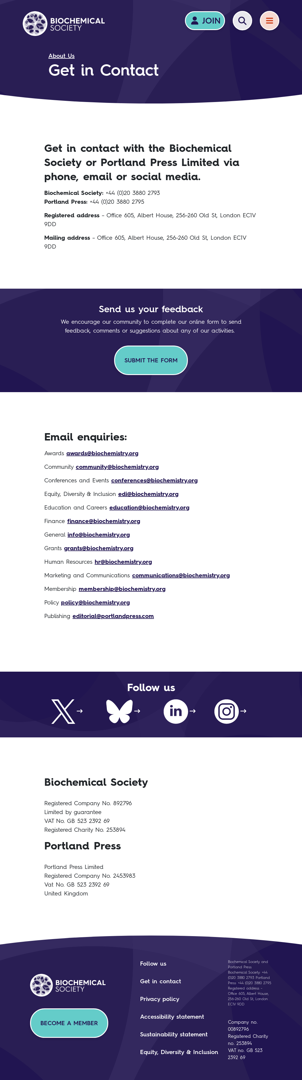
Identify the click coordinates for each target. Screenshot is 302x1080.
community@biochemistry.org (117, 466)
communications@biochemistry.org (181, 575)
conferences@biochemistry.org (154, 480)
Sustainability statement (174, 1034)
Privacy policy (159, 998)
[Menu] (269, 20)
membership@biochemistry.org (122, 588)
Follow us (153, 963)
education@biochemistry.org (149, 507)
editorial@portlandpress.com (113, 615)
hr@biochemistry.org (123, 561)
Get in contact (160, 981)
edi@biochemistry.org (148, 493)
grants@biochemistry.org (98, 548)
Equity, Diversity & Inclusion (179, 1052)
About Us (61, 55)
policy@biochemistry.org (95, 602)
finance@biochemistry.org (103, 521)
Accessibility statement (172, 1016)
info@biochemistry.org (99, 534)
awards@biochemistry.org (102, 453)
